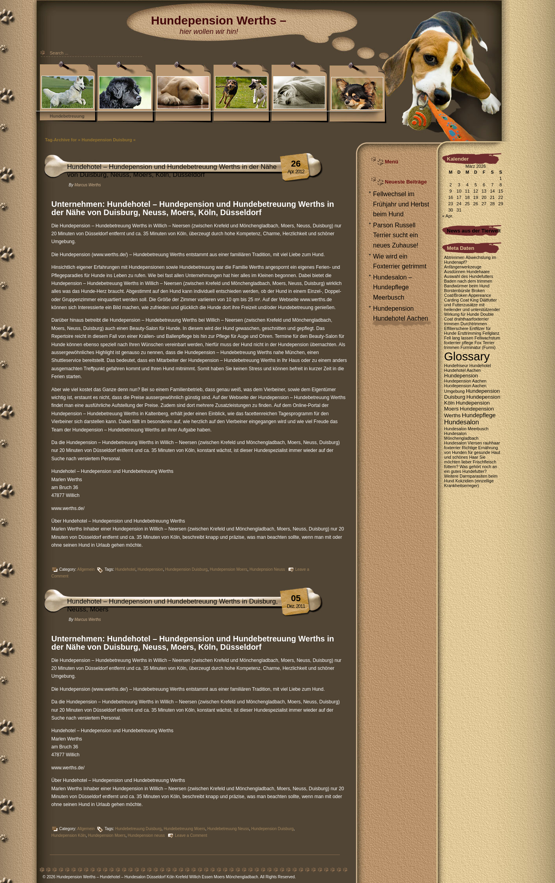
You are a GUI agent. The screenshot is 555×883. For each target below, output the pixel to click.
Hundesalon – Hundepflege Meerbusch (392, 287)
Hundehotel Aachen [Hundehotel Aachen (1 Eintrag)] (462, 370)
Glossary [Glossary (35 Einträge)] (467, 356)
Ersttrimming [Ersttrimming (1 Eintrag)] (469, 333)
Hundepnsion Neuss (267, 569)
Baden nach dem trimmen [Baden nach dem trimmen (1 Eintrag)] (468, 281)
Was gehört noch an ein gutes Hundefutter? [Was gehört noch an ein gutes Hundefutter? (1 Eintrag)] (470, 469)
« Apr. (447, 216)
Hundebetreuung (67, 116)
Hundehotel (125, 569)
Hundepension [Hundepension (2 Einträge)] (461, 376)
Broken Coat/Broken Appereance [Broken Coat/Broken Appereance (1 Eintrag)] (467, 293)
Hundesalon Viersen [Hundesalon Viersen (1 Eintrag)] (463, 443)
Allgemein (86, 569)
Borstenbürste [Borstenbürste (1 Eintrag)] (457, 290)
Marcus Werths (87, 185)
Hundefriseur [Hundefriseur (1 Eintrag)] (456, 365)
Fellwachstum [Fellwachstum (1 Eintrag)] (487, 338)
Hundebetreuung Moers (184, 829)
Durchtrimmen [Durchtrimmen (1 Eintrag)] (474, 323)
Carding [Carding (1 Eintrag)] (451, 300)
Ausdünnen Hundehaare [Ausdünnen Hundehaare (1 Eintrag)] (467, 271)
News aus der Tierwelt (474, 231)
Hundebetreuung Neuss (228, 829)
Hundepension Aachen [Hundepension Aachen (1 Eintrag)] (465, 381)
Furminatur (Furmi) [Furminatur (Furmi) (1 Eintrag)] (478, 347)
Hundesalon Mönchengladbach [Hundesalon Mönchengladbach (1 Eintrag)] (461, 436)
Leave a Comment (191, 835)
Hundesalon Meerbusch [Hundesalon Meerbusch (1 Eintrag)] (466, 428)
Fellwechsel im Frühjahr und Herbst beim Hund (401, 204)
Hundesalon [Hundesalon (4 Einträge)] (461, 422)
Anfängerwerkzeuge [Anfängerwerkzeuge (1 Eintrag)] (463, 266)
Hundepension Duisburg (186, 569)
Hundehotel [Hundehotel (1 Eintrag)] (480, 365)
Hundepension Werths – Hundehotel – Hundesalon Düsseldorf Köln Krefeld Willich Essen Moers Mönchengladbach (157, 877)
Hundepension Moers (228, 569)
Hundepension (150, 569)
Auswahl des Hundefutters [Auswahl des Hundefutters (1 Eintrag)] (468, 276)
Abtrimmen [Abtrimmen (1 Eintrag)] (454, 257)
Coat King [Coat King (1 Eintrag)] (469, 300)
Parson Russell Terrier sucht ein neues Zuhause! (395, 235)
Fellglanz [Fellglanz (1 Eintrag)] (490, 333)
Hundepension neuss (146, 835)
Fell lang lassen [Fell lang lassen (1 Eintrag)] (458, 338)
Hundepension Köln (68, 835)
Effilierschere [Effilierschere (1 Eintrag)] (456, 328)
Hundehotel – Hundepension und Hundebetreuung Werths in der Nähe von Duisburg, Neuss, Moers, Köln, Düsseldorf (172, 170)
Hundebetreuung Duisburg (138, 829)
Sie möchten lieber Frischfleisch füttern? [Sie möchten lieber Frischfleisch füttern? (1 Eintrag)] (470, 462)
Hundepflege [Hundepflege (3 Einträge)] (479, 415)
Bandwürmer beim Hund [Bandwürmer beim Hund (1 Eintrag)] (466, 285)
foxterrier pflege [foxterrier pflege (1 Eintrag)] (458, 342)
